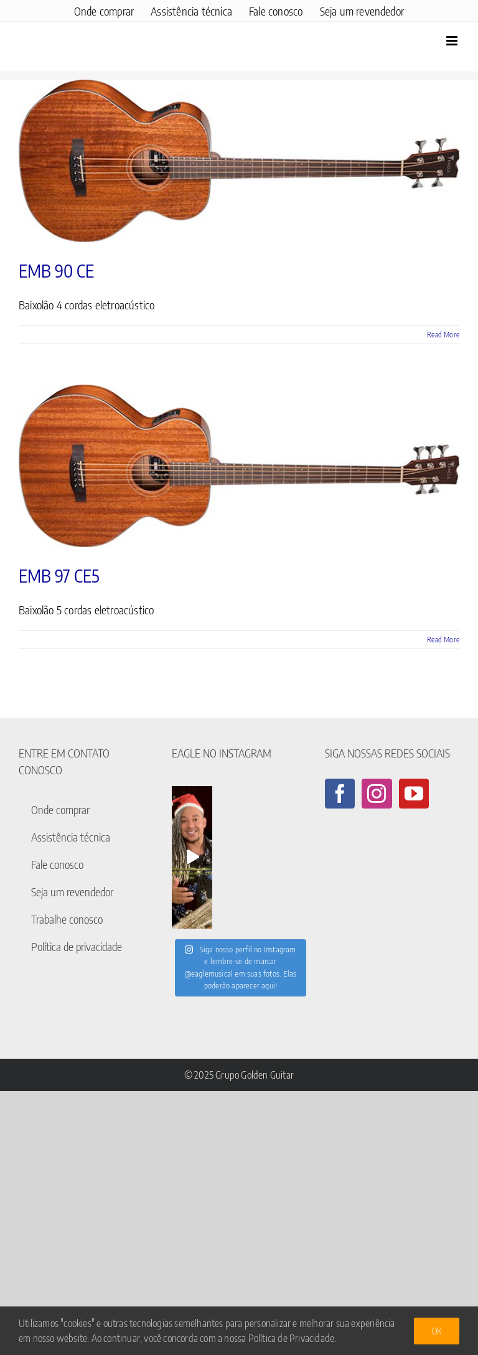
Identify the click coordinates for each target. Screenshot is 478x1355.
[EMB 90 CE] (239, 161)
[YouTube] (414, 794)
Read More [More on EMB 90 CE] (443, 334)
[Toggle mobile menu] (452, 40)
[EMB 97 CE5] (239, 466)
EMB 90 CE (56, 270)
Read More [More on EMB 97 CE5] (443, 639)
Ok (436, 1331)
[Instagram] (376, 794)
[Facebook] (340, 794)
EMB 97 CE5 (59, 575)
